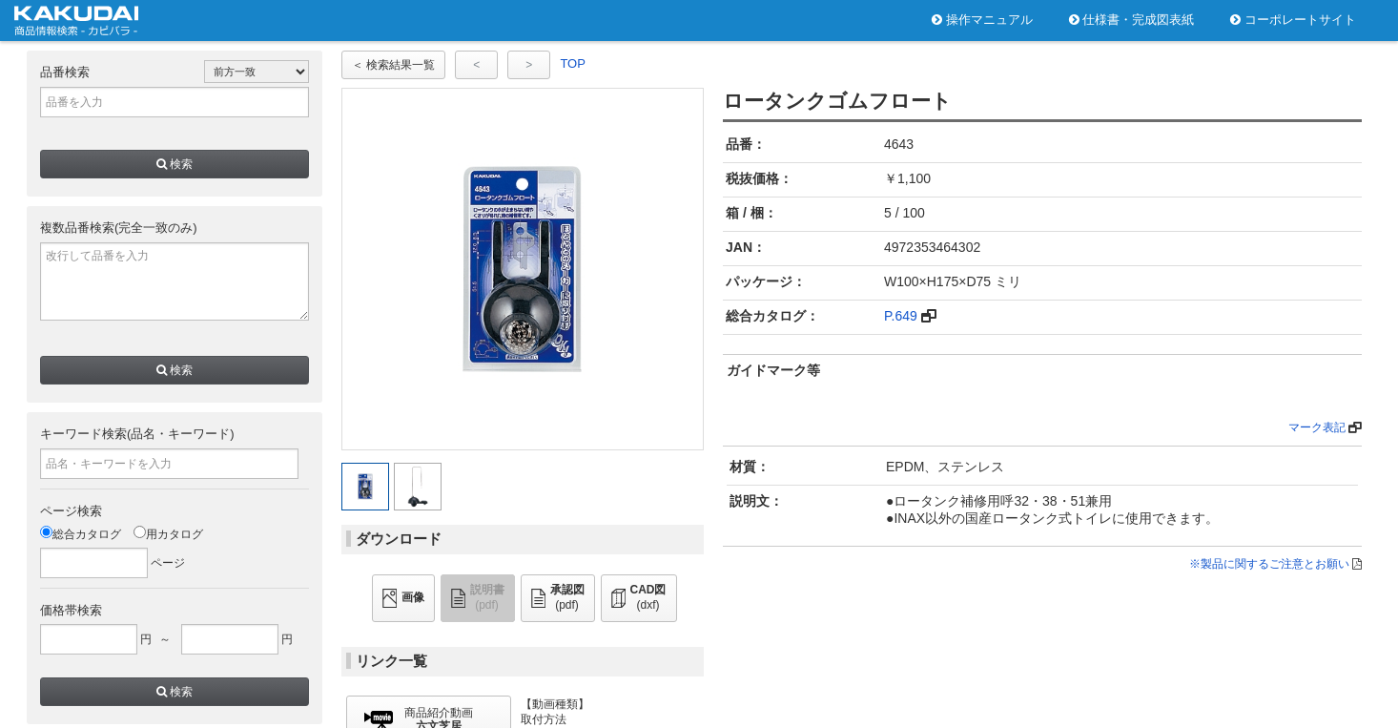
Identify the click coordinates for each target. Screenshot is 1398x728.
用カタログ (168, 534)
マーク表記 (1317, 427)
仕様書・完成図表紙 (1132, 19)
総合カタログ (80, 534)
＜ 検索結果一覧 (393, 65)
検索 (174, 164)
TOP (573, 63)
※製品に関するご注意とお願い (1269, 564)
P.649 (900, 315)
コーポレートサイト (1293, 19)
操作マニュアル (982, 19)
